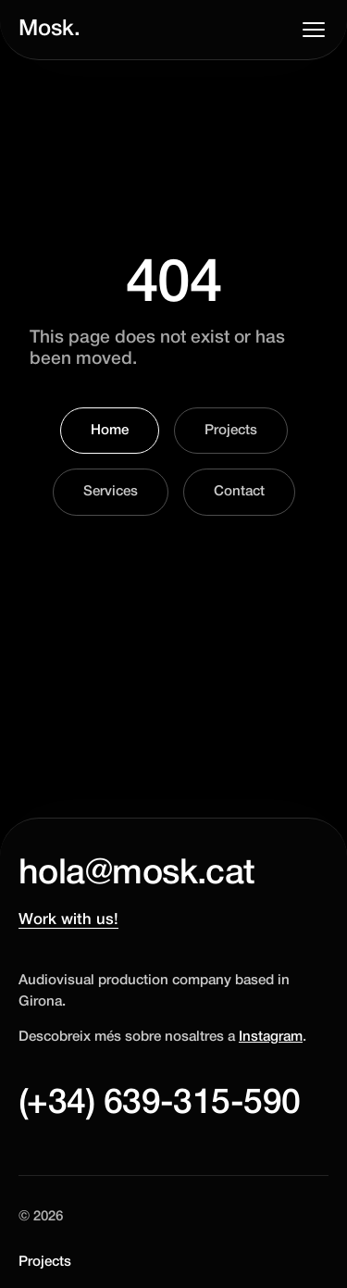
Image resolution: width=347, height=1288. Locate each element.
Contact (239, 491)
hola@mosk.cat (136, 874)
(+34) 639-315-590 (159, 1103)
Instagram (271, 1037)
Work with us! (68, 920)
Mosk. (50, 29)
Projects (230, 430)
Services (110, 491)
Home (110, 430)
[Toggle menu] (313, 29)
